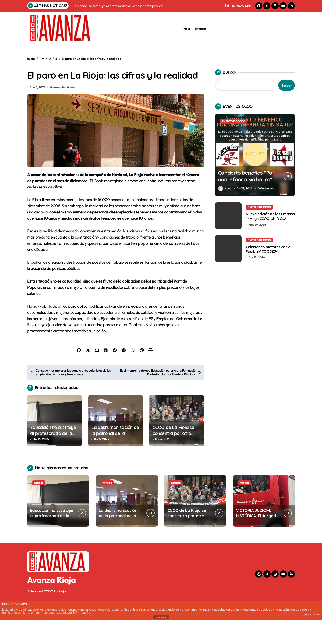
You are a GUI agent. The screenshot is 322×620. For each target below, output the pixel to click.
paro (72, 102)
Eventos (200, 29)
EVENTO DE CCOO (233, 121)
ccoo (224, 188)
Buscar (226, 72)
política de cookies (15, 612)
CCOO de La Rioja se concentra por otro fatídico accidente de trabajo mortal (174, 451)
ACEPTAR (161, 617)
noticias (38, 497)
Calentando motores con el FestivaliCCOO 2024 (268, 249)
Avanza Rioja (51, 594)
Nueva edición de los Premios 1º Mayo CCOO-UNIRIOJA (270, 216)
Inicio (186, 29)
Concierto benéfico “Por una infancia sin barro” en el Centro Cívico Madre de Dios (244, 182)
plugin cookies (312, 614)
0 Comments (266, 188)
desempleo (59, 102)
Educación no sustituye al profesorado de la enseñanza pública (53, 448)
